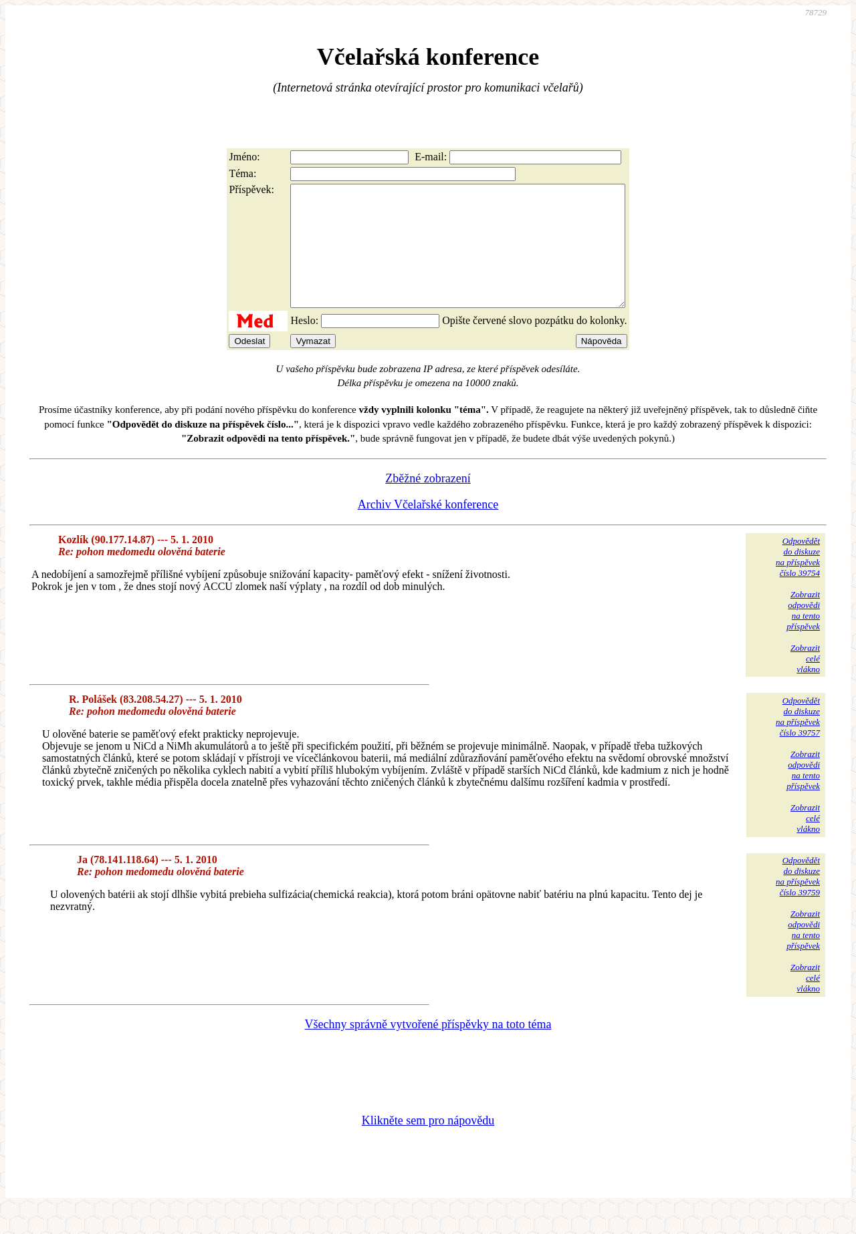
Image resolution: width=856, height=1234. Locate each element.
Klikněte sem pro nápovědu (428, 1144)
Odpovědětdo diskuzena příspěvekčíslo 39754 (798, 581)
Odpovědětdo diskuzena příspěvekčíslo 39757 (798, 741)
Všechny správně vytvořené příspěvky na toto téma (428, 1048)
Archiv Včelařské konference (428, 528)
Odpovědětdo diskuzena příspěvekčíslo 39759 (798, 900)
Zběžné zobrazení (427, 502)
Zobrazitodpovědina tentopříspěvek (803, 634)
